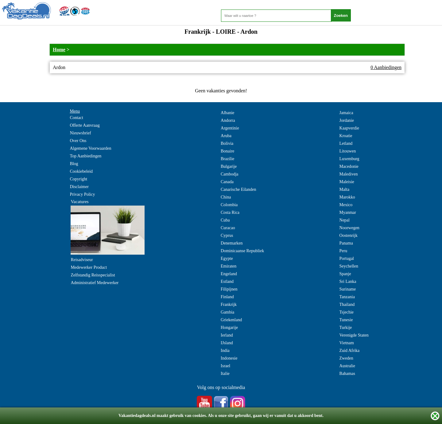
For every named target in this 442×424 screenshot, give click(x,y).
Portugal (346, 258)
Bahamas (347, 373)
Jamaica (346, 112)
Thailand (347, 304)
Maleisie (346, 181)
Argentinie (230, 128)
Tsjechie (346, 312)
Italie (225, 373)
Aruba (226, 135)
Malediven (348, 174)
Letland (346, 143)
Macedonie (349, 166)
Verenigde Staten (354, 335)
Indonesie (229, 358)
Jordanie (346, 120)
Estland (227, 281)
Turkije (345, 327)
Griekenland (231, 320)
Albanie (227, 112)
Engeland (229, 274)
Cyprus (227, 235)
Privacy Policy (82, 194)
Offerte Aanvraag (84, 125)
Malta (344, 189)
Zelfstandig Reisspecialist (93, 275)
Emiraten (228, 266)
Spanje (345, 274)
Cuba (225, 220)
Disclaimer (79, 186)
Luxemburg (349, 158)
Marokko (347, 197)
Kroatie (345, 135)
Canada (227, 181)
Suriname (347, 289)
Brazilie (227, 158)
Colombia (229, 204)
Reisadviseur (82, 259)
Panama (346, 243)
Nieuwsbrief (80, 133)
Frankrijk (229, 304)
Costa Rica (230, 212)
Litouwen (347, 151)
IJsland (227, 343)
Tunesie (346, 320)
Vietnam (346, 343)
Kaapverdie (349, 128)
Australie (347, 366)
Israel (225, 366)
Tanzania (347, 297)
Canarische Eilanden (238, 189)
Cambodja (229, 174)
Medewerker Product (89, 267)
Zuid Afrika (349, 350)
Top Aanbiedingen (85, 156)
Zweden (346, 358)
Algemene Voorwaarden (90, 148)
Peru (343, 251)
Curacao (228, 227)
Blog (74, 163)
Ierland (227, 335)
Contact (76, 117)
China (226, 197)
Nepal (344, 220)
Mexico (346, 204)
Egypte (227, 258)
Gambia (227, 312)
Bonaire (227, 151)
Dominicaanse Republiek (242, 251)
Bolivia (227, 143)
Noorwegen (349, 227)
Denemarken (232, 243)
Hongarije (229, 327)
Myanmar (347, 212)
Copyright (78, 179)
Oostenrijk (348, 235)
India (225, 350)
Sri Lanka (347, 281)
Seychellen (348, 266)
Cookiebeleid (81, 171)
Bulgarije (229, 166)
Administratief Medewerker (94, 282)
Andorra (228, 120)
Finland (227, 297)
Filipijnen (229, 289)
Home (59, 49)
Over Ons (78, 140)
